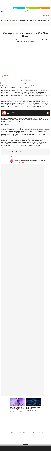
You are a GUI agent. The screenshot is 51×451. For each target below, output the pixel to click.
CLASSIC (15, 8)
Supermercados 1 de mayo (26, 20)
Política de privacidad (18, 432)
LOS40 (3, 8)
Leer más (21, 161)
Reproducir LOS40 (47, 113)
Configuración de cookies (36, 432)
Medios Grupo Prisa (25, 441)
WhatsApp (27, 80)
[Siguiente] (49, 20)
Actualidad (26, 29)
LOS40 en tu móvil (45, 432)
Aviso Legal (4, 432)
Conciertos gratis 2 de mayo (39, 20)
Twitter (24, 80)
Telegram (29, 80)
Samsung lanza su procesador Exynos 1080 (33, 408)
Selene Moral (7, 75)
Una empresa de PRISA (25, 438)
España (2, 15)
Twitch (31, 417)
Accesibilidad (10, 432)
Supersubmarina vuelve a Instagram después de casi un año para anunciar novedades (17, 408)
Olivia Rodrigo (15, 20)
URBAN (39, 8)
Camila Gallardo (13, 156)
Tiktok (20, 417)
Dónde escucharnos (25, 434)
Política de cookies (26, 432)
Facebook (22, 80)
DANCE (27, 8)
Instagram (18, 417)
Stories (33, 417)
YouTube (23, 417)
